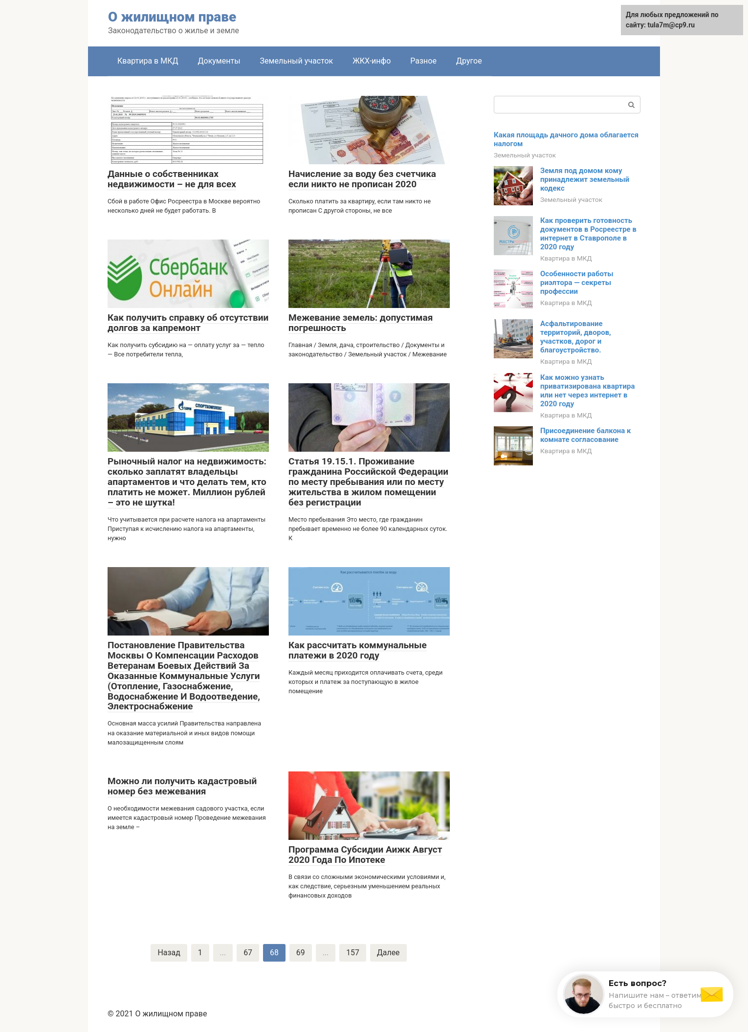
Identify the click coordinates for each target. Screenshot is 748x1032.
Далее (388, 952)
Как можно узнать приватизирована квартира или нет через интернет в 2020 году (587, 390)
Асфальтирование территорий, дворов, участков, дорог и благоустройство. (575, 336)
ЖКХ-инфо (371, 61)
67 (247, 952)
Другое (469, 61)
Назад (168, 952)
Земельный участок (296, 61)
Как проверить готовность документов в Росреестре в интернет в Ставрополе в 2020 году (588, 233)
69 (300, 952)
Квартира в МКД (147, 61)
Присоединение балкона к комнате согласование (585, 435)
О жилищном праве (172, 17)
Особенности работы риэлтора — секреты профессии (577, 282)
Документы (219, 61)
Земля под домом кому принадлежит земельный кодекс (584, 179)
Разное (423, 61)
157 (352, 952)
